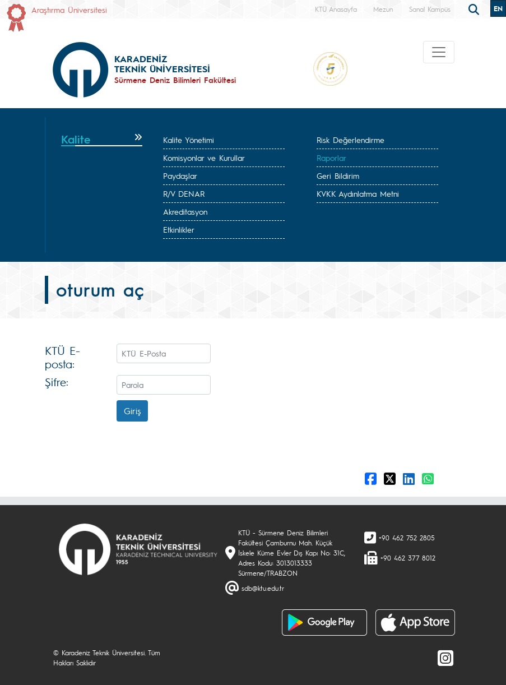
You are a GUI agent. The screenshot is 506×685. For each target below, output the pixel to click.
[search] (475, 8)
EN (498, 8)
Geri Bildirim (338, 175)
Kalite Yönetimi (188, 140)
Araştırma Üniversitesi (69, 9)
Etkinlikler (178, 229)
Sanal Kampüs (430, 8)
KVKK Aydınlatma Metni (358, 193)
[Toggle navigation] (438, 52)
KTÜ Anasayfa (336, 8)
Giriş (132, 410)
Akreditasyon (185, 211)
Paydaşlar (180, 175)
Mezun (383, 8)
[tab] (102, 139)
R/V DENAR (184, 193)
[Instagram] (445, 657)
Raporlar (331, 157)
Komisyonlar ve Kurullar (204, 157)
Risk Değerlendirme (350, 140)
